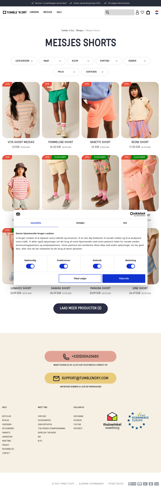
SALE (59, 12)
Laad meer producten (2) (80, 308)
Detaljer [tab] (80, 223)
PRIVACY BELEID (116, 484)
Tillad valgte (80, 278)
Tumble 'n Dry (67, 30)
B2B (39, 437)
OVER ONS (42, 416)
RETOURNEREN (8, 429)
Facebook (78, 420)
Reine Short (140, 145)
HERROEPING (7, 437)
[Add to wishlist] (35, 85)
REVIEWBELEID (8, 449)
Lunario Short (21, 291)
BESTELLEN (6, 416)
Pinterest (78, 429)
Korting (108, 61)
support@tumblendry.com (80, 378)
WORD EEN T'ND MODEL (47, 433)
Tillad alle (124, 278)
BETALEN (5, 420)
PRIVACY (5, 445)
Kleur (80, 61)
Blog (40, 441)
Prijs (66, 72)
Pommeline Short (60, 145)
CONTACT (6, 453)
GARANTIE (6, 433)
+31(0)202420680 (80, 357)
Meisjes (79, 30)
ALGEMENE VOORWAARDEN (91, 484)
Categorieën (24, 61)
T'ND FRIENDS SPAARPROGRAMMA (51, 429)
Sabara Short (60, 291)
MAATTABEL (6, 441)
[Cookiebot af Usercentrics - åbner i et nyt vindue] (132, 214)
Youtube (77, 425)
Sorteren (94, 72)
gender (137, 61)
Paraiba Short (100, 291)
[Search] (119, 12)
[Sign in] (137, 12)
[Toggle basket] (148, 12)
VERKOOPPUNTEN (45, 425)
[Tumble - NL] (15, 12)
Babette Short (100, 145)
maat (52, 61)
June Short (140, 291)
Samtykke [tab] (36, 223)
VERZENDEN (6, 425)
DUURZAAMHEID (44, 420)
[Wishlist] (142, 12)
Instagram (78, 416)
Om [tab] (125, 223)
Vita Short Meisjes (21, 145)
